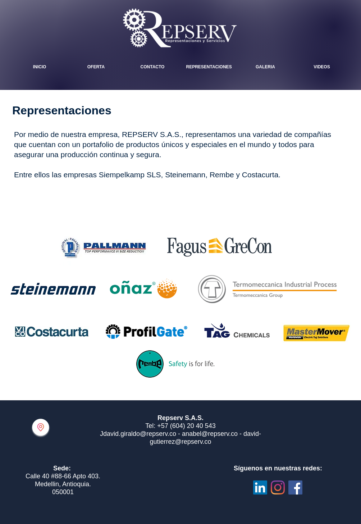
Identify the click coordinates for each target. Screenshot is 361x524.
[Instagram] (278, 487)
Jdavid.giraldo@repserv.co (138, 433)
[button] (265, 66)
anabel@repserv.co (210, 433)
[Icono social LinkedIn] (260, 487)
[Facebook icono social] (295, 487)
